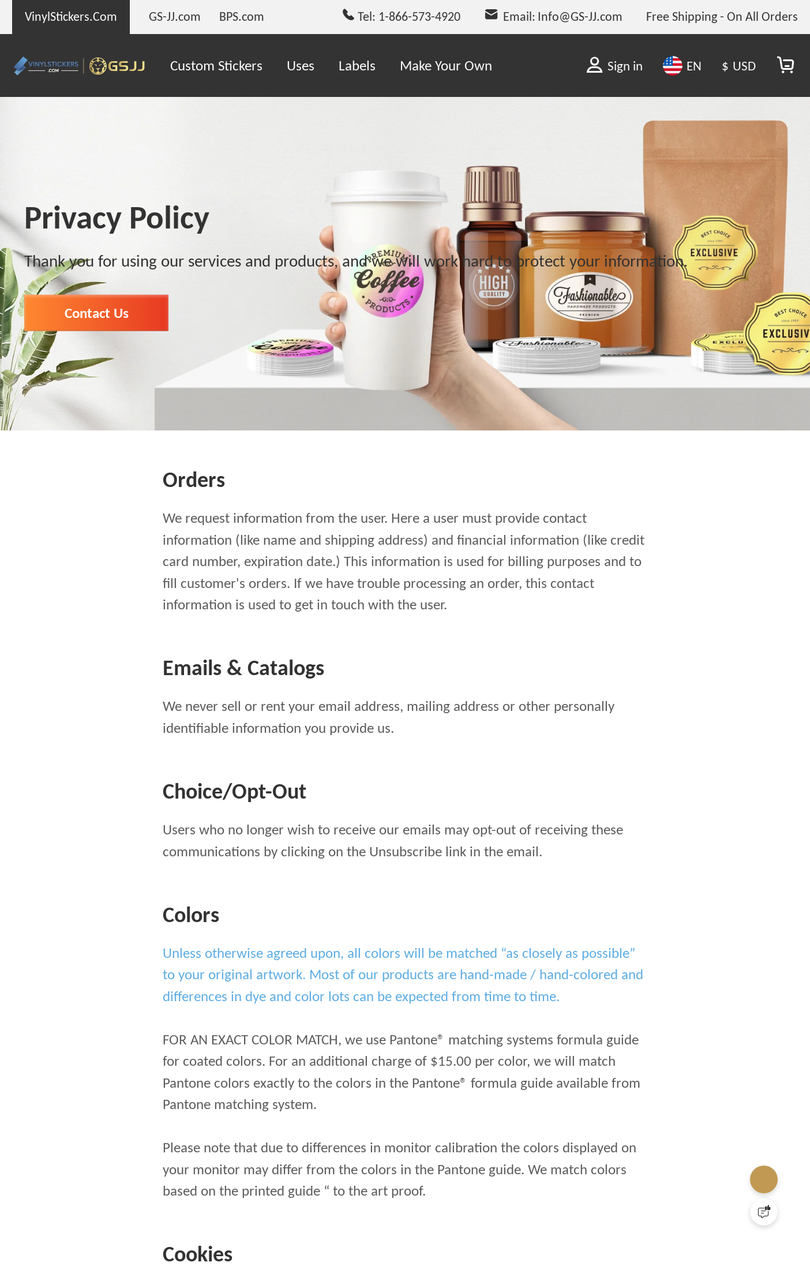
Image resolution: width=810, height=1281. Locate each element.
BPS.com (241, 16)
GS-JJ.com (175, 16)
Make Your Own (446, 65)
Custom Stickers (216, 65)
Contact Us (97, 339)
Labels (357, 65)
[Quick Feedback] (764, 1212)
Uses (300, 65)
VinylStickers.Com (71, 16)
